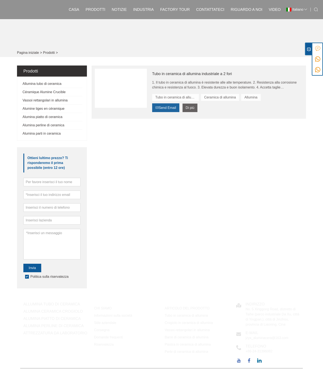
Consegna (102, 330)
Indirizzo (255, 304)
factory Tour (175, 9)
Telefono (256, 346)
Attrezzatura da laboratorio (55, 333)
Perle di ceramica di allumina (186, 351)
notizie (119, 9)
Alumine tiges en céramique (43, 108)
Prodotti (95, 9)
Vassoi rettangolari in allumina (45, 100)
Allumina (250, 97)
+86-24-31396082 (259, 351)
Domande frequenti (108, 337)
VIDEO (275, 9)
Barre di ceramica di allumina (186, 337)
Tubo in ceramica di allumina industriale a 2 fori (192, 74)
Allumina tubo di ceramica (42, 83)
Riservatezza (104, 344)
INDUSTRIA (143, 9)
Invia (32, 268)
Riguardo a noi (246, 9)
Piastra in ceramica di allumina (188, 344)
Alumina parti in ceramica (42, 133)
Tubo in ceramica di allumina (186, 315)
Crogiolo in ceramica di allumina (189, 323)
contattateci (210, 9)
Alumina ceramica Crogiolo (53, 311)
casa (74, 9)
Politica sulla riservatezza (49, 276)
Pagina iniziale (28, 52)
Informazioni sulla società (113, 315)
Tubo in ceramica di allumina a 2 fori (177, 97)
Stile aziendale (105, 323)
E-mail (252, 333)
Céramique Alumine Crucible (44, 92)
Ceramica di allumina (220, 97)
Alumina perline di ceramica (43, 125)
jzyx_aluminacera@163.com (267, 338)
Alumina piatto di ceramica (42, 117)
